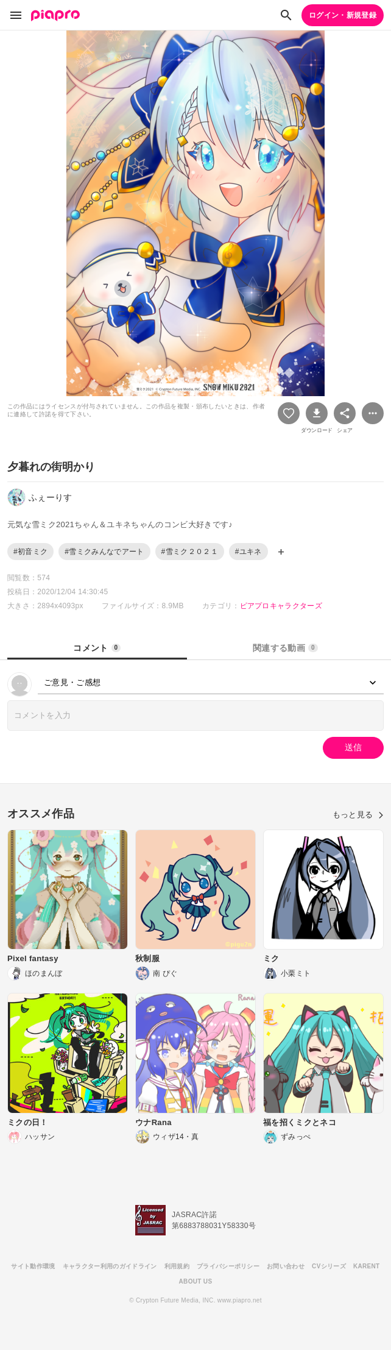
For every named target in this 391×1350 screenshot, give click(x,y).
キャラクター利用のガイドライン (110, 1266)
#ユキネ (248, 551)
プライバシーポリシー (228, 1266)
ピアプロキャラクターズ (281, 606)
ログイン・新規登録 (342, 15)
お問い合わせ (286, 1266)
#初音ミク (30, 551)
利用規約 (176, 1266)
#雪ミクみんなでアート (104, 551)
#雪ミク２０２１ (189, 551)
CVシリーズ (329, 1266)
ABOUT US (196, 1281)
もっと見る (358, 814)
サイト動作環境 (33, 1266)
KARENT (366, 1266)
